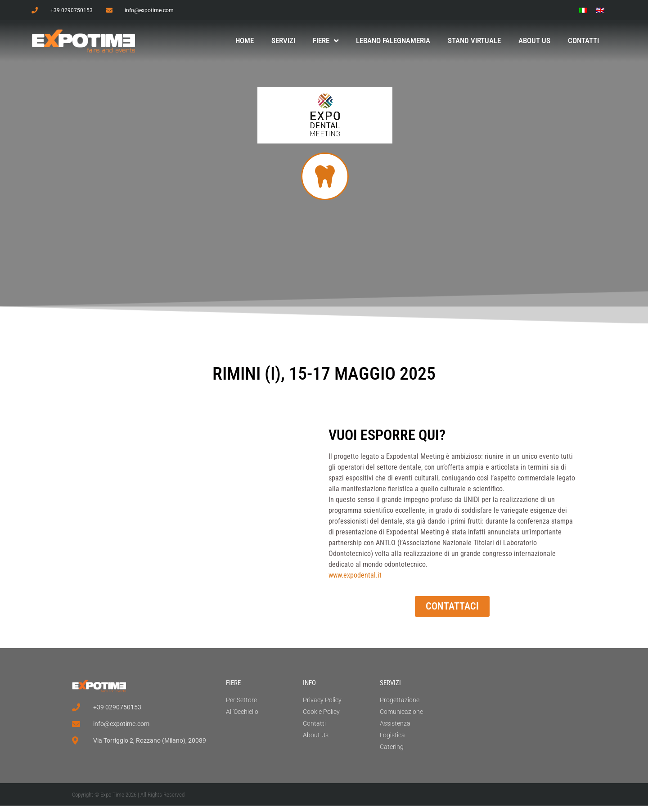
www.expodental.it (355, 576)
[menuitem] (583, 10)
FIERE (233, 684)
